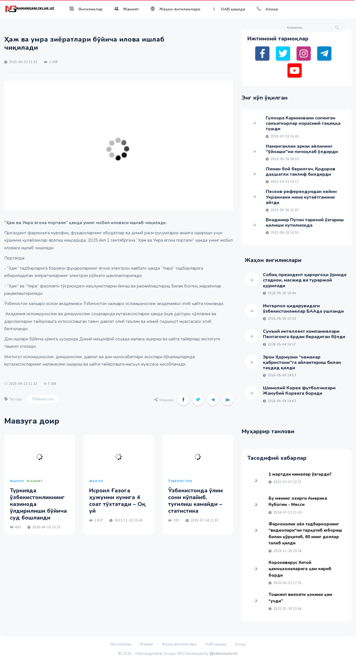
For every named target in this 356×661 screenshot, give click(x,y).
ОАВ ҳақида (228, 9)
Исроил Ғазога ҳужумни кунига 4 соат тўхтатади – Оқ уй (117, 501)
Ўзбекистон (42, 399)
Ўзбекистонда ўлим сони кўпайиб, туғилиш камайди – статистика (195, 501)
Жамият (126, 9)
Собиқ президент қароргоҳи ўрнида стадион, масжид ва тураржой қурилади (304, 280)
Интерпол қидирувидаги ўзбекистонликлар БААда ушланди (303, 308)
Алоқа (267, 9)
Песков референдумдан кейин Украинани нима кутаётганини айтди (301, 196)
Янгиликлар (86, 9)
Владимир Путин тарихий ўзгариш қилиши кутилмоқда (305, 222)
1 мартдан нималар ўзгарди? (300, 474)
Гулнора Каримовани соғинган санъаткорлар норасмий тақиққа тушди (303, 123)
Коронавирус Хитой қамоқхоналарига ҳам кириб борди (300, 569)
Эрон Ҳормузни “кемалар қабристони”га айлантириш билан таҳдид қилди (302, 362)
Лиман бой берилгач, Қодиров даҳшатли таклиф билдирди (300, 171)
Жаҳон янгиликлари (175, 9)
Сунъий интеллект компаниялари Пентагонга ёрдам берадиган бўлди (304, 334)
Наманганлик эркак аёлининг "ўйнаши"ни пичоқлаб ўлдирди (302, 149)
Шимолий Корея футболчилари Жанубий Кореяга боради (299, 390)
